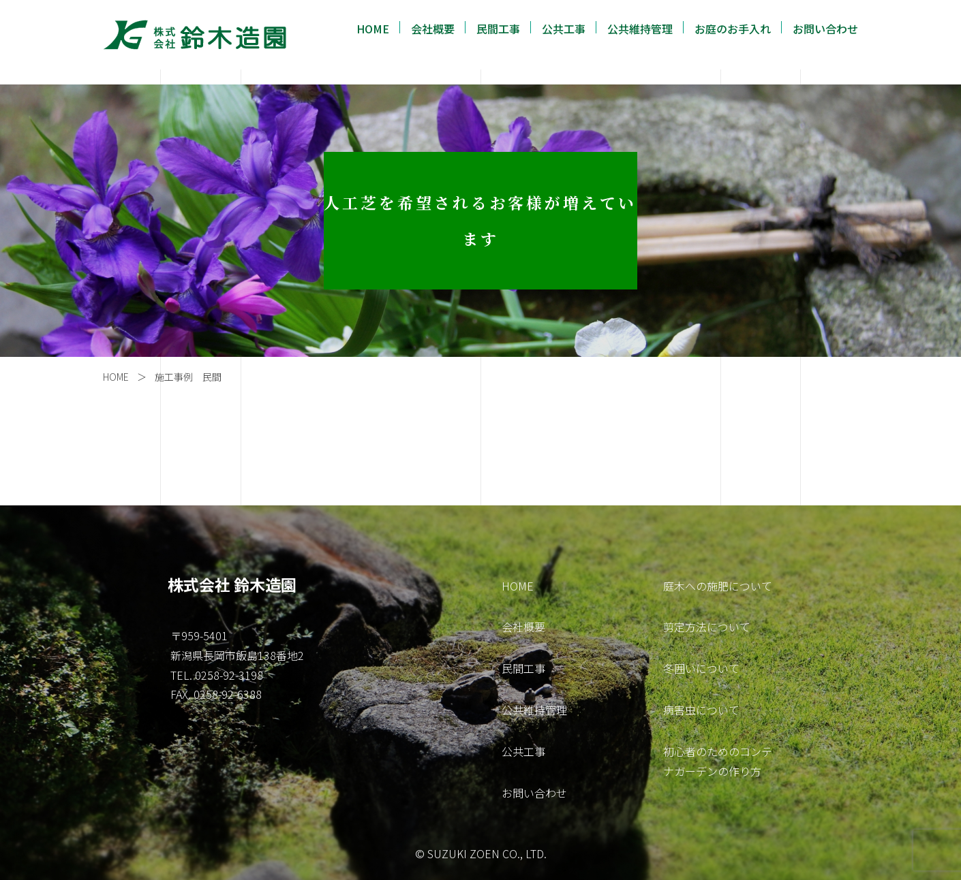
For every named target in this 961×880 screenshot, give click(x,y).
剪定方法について (706, 626)
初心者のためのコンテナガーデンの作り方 (717, 761)
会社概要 (433, 28)
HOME (372, 28)
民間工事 (498, 28)
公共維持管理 (640, 28)
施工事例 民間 (188, 376)
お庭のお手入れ (733, 28)
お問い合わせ (825, 28)
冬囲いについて (701, 668)
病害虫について (701, 710)
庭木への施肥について (717, 586)
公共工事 (563, 28)
